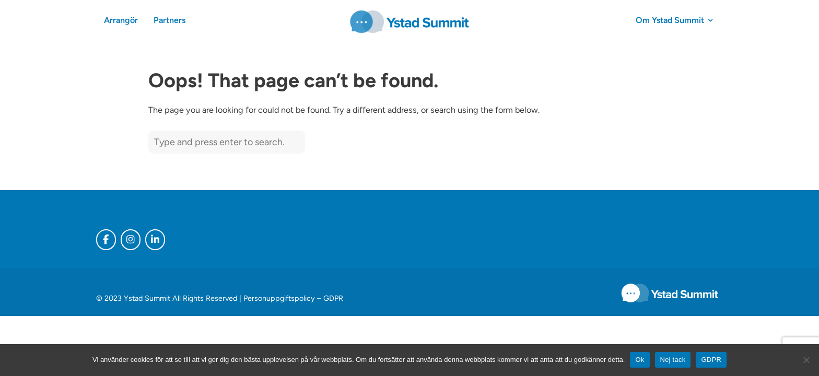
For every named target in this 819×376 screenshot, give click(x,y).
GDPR (711, 359)
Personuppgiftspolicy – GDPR (293, 298)
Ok (639, 359)
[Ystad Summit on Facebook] (106, 239)
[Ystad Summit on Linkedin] (155, 239)
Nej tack (673, 359)
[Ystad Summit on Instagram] (131, 239)
